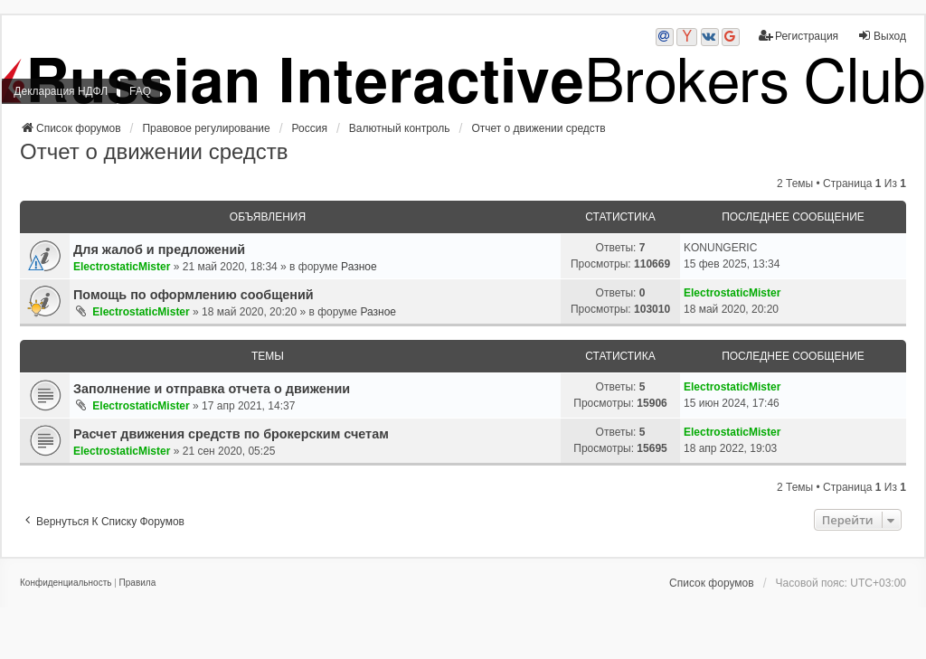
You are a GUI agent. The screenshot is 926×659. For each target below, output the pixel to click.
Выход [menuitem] (881, 35)
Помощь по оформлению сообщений (193, 294)
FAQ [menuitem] (140, 91)
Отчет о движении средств (154, 151)
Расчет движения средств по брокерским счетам (231, 434)
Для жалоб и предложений (159, 249)
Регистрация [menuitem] (798, 35)
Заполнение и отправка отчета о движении (211, 388)
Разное (359, 266)
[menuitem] (65, 583)
